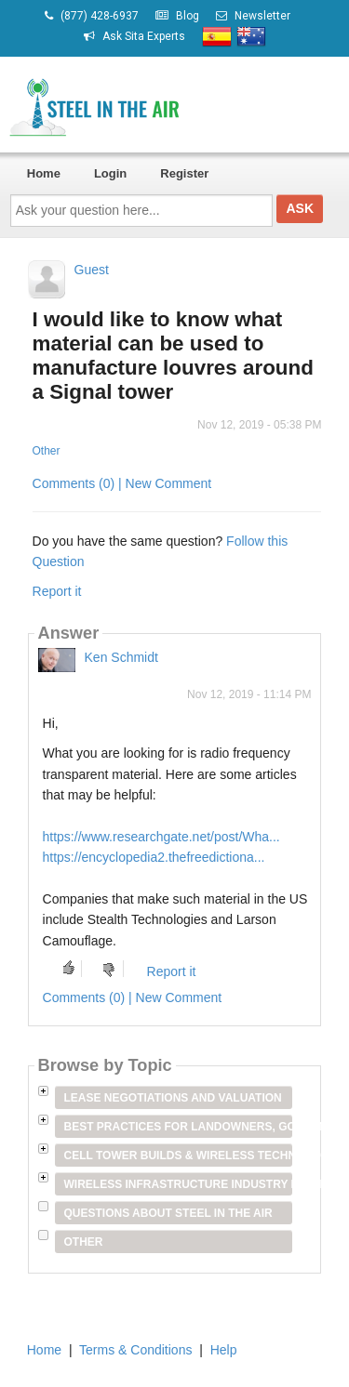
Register (184, 173)
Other (46, 450)
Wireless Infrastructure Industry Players (178, 1184)
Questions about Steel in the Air (168, 1213)
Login (110, 173)
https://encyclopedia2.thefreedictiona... (154, 857)
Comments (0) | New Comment (122, 483)
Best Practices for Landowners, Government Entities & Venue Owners (178, 1126)
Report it (57, 591)
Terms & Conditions (135, 1349)
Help (223, 1349)
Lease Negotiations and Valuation (173, 1097)
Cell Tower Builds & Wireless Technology (178, 1155)
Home (43, 173)
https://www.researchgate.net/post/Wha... (161, 836)
